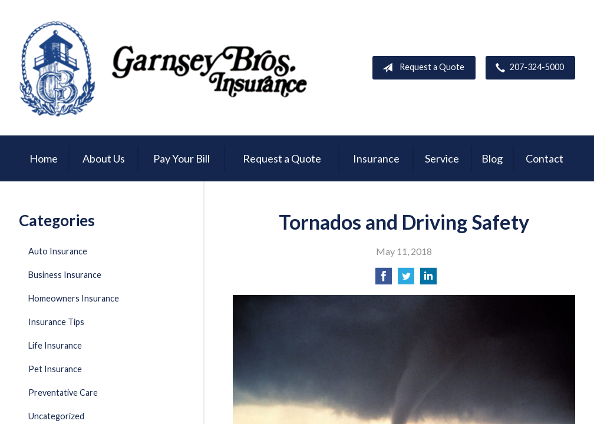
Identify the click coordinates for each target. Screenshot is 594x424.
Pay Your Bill (181, 158)
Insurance (376, 158)
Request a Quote (421, 68)
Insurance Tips (56, 322)
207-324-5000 (527, 68)
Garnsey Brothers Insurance (166, 68)
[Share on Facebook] (383, 279)
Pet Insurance (55, 369)
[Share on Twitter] (406, 279)
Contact (544, 158)
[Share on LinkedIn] (428, 279)
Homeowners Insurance (73, 298)
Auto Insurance (57, 251)
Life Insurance (55, 345)
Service (442, 158)
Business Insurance (64, 275)
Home (43, 158)
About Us (103, 158)
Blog (492, 158)
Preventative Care (63, 392)
